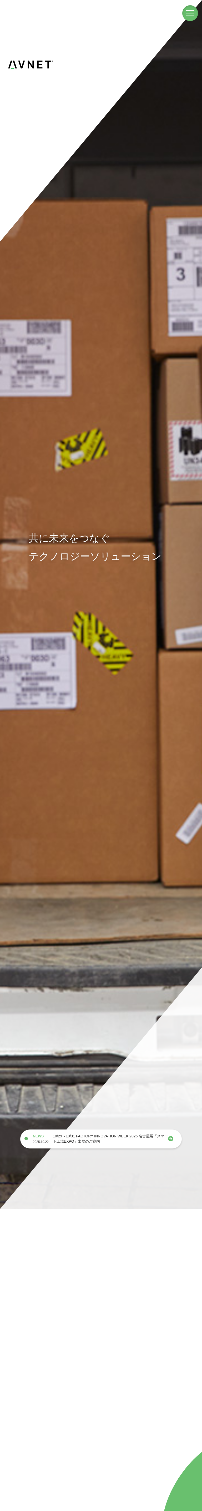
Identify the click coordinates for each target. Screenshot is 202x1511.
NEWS (38, 1136)
